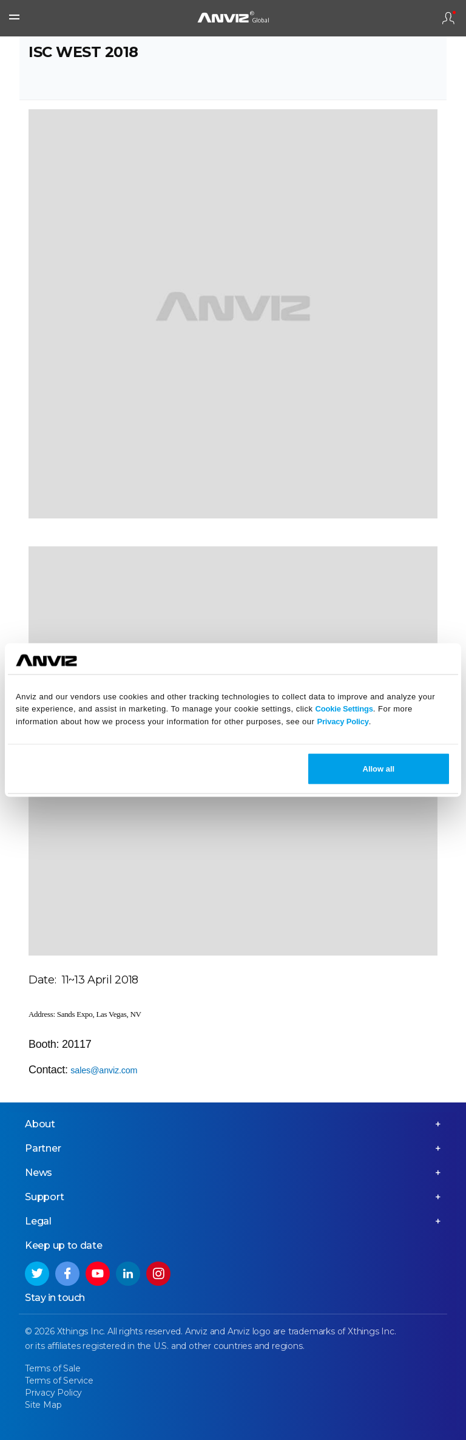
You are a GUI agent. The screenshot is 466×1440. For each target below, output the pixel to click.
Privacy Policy (342, 721)
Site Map (43, 1404)
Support (44, 1197)
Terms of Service (59, 1380)
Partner (43, 1148)
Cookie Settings (344, 708)
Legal (38, 1221)
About (40, 1124)
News (38, 1172)
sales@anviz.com (103, 1070)
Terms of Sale (52, 1368)
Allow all (379, 768)
